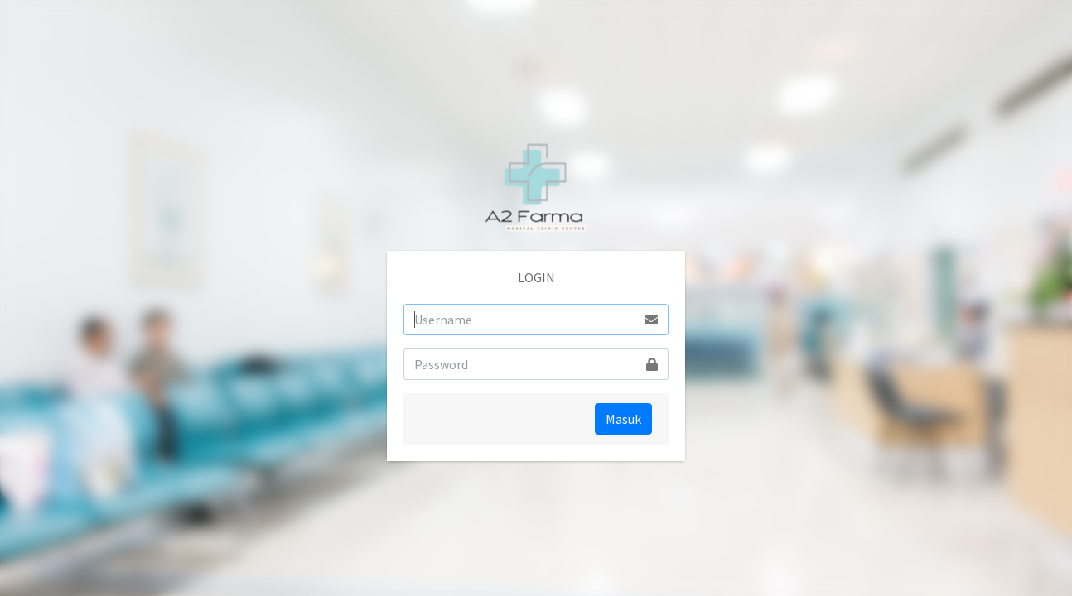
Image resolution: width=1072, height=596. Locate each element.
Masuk (623, 419)
